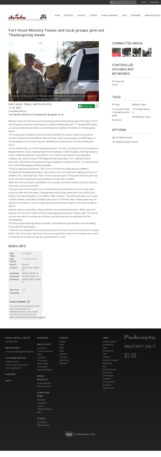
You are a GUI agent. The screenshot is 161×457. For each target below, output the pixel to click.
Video (61, 345)
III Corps (116, 104)
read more (66, 99)
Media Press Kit (44, 386)
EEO (104, 366)
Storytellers (42, 422)
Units (124, 15)
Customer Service (45, 370)
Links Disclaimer (110, 342)
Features (68, 15)
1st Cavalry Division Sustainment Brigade (33, 114)
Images (62, 342)
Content (81, 15)
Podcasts (63, 357)
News (61, 348)
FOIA (105, 354)
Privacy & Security (45, 351)
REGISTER (155, 2)
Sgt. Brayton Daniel (29, 96)
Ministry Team (139, 104)
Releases (41, 400)
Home (57, 15)
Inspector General (110, 360)
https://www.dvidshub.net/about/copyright (28, 317)
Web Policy (107, 363)
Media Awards (43, 425)
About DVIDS (44, 344)
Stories (93, 15)
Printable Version (124, 137)
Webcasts (63, 363)
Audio (61, 351)
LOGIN (143, 2)
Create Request (44, 383)
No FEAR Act (108, 345)
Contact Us (42, 348)
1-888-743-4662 (12, 362)
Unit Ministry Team (141, 117)
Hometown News (109, 15)
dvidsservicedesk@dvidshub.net (20, 352)
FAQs (39, 354)
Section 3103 (108, 388)
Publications (64, 360)
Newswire (136, 15)
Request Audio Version (127, 142)
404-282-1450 (11, 342)
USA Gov (106, 357)
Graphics (63, 354)
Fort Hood (116, 120)
